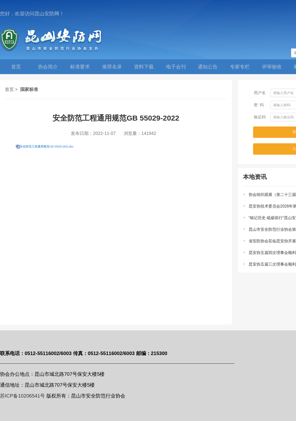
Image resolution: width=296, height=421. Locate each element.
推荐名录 (112, 66)
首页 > (11, 89)
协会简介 (48, 66)
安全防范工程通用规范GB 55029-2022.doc (47, 146)
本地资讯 (255, 176)
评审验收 (272, 66)
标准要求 (80, 66)
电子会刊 (176, 66)
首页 (16, 66)
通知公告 (208, 66)
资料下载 (144, 66)
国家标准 (29, 89)
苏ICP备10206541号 (22, 396)
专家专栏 (240, 66)
